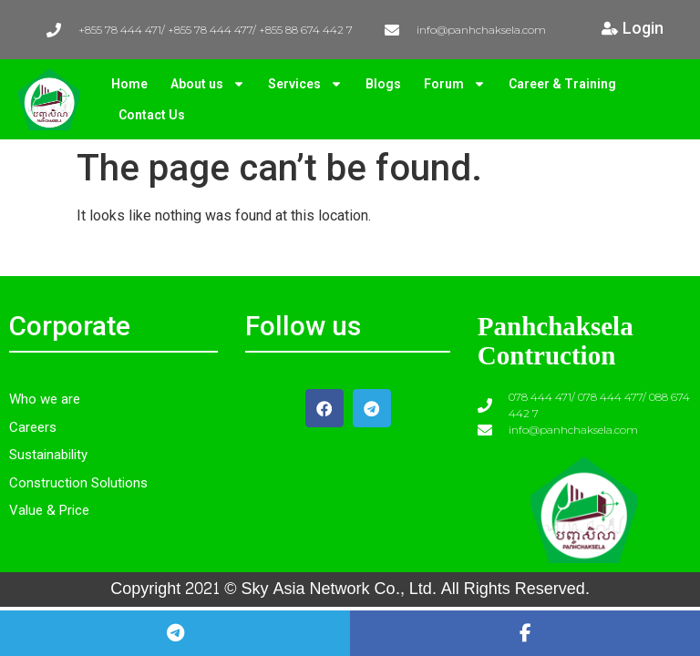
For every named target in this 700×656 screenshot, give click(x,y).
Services (305, 83)
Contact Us (151, 115)
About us (207, 83)
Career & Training (562, 84)
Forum (455, 83)
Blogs (383, 84)
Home (129, 84)
